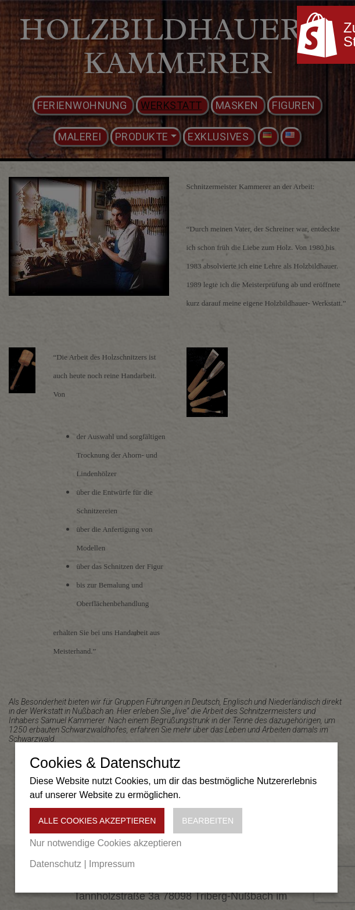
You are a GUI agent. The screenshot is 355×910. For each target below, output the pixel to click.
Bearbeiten (208, 820)
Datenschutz (55, 864)
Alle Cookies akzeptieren (97, 820)
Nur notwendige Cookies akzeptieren (105, 843)
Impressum (112, 864)
